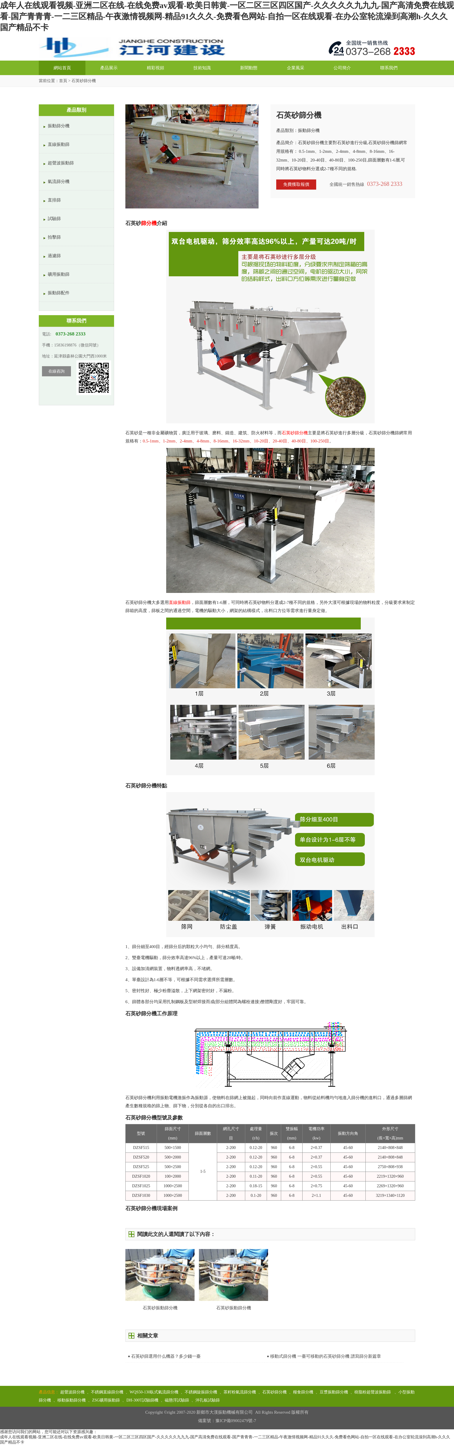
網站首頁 (62, 68)
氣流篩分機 (58, 181)
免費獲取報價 (296, 184)
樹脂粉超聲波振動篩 (373, 1392)
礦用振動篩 (58, 274)
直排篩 (54, 200)
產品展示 (109, 68)
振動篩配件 (58, 293)
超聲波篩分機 (72, 1392)
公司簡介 (342, 68)
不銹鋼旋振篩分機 (201, 1392)
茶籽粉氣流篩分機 (240, 1392)
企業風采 (295, 68)
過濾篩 (54, 255)
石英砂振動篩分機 (233, 1308)
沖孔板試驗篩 (207, 1400)
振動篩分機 (58, 126)
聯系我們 (389, 68)
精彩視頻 (155, 68)
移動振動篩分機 (71, 1400)
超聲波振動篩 (61, 163)
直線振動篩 (58, 144)
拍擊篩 (54, 237)
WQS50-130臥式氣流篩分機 (154, 1392)
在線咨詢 (56, 371)
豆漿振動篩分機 (334, 1392)
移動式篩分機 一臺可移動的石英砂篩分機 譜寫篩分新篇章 (325, 1356)
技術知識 (202, 68)
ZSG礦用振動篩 (106, 1400)
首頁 (63, 81)
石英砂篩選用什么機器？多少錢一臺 (166, 1356)
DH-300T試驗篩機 (142, 1400)
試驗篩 (54, 218)
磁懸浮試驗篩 (177, 1400)
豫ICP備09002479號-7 (235, 1420)
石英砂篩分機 (274, 1392)
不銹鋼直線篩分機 (107, 1392)
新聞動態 (248, 68)
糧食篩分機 (303, 1392)
